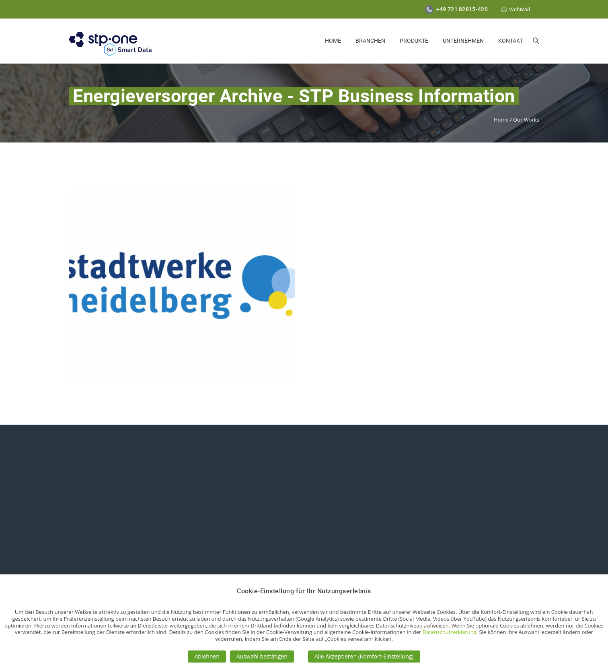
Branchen (370, 40)
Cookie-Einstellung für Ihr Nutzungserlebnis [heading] (304, 591)
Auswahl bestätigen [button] (262, 656)
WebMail (515, 9)
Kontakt (510, 40)
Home (333, 40)
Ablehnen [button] (206, 656)
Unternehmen (463, 40)
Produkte (414, 40)
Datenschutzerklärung (450, 632)
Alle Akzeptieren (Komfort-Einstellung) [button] (364, 656)
